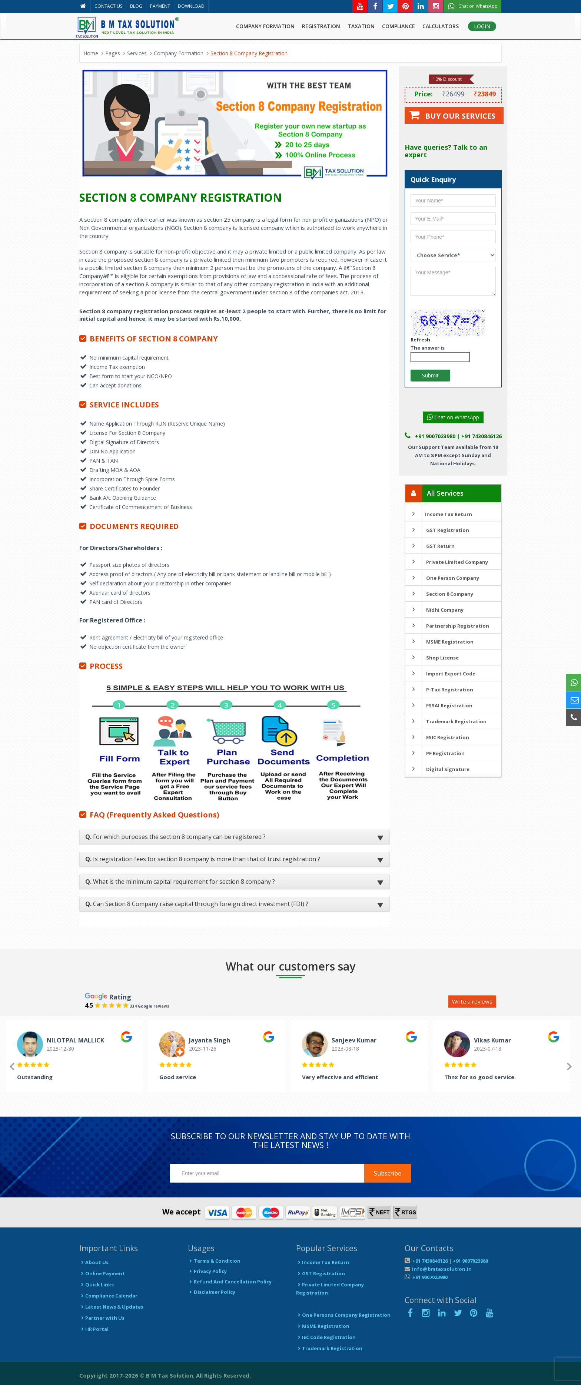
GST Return (430, 546)
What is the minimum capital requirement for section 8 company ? (180, 881)
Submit (430, 375)
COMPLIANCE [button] (398, 26)
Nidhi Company (434, 609)
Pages (112, 53)
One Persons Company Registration (343, 1315)
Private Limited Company (446, 562)
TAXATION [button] (361, 26)
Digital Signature (437, 769)
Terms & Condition (214, 1260)
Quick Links (96, 1284)
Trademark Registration (446, 721)
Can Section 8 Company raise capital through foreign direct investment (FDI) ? (196, 904)
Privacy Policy (207, 1271)
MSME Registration (439, 641)
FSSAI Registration (438, 705)
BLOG (136, 6)
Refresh (420, 339)
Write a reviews (472, 1001)
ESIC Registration (437, 737)
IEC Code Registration (326, 1337)
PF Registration (435, 753)
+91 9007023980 (470, 1260)
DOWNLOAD (191, 6)
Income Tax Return (438, 514)
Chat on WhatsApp (453, 417)
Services (137, 53)
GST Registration (437, 530)
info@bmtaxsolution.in (441, 1269)
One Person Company (442, 578)
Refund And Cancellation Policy (230, 1281)
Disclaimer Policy (211, 1292)
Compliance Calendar (108, 1295)
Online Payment (102, 1273)
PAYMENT (160, 6)
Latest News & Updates (111, 1306)
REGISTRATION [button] (321, 26)
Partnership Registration (447, 625)
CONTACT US (108, 6)
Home (90, 53)
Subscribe (387, 1173)
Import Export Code (440, 673)
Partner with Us (101, 1318)
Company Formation (178, 53)
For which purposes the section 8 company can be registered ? (175, 837)
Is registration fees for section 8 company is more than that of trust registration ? (202, 859)
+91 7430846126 (429, 1260)
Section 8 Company (439, 594)
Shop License (432, 657)
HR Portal (94, 1329)
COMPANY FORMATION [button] (265, 26)
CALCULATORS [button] (440, 26)
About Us (94, 1262)
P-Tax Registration (439, 689)
